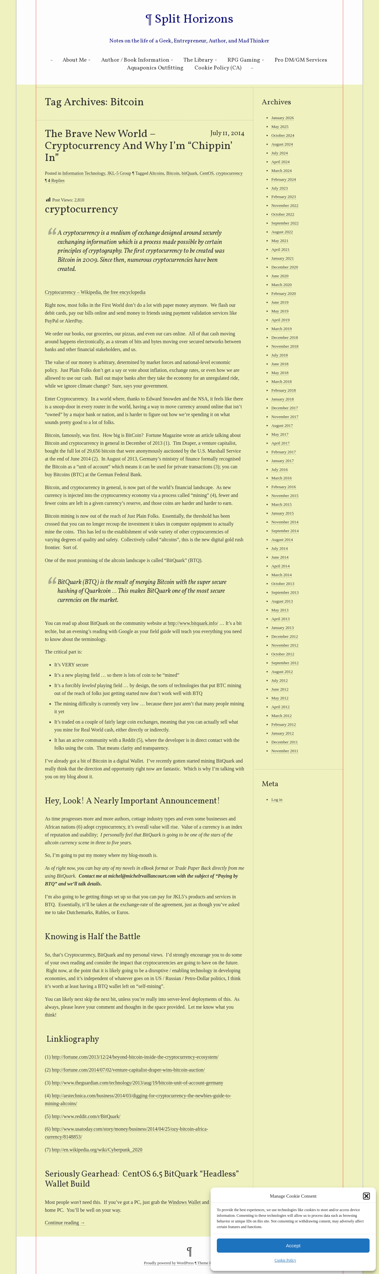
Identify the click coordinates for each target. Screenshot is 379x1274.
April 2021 (280, 249)
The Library (198, 60)
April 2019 (280, 319)
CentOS (207, 173)
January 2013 (282, 627)
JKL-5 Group (119, 173)
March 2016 (281, 478)
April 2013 (280, 618)
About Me (75, 60)
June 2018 (279, 363)
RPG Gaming (244, 60)
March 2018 (281, 381)
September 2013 (285, 592)
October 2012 (282, 654)
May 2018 (279, 372)
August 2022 (282, 231)
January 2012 (282, 733)
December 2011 (284, 742)
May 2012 (279, 698)
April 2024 (280, 161)
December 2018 (284, 337)
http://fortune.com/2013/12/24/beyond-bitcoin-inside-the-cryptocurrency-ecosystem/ (135, 1057)
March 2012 (281, 715)
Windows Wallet (184, 1202)
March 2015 (281, 504)
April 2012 (280, 706)
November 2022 (284, 205)
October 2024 (282, 135)
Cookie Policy (285, 1260)
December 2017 (284, 407)
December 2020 (284, 267)
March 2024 (281, 170)
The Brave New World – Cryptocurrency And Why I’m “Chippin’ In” (139, 146)
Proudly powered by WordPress (169, 1263)
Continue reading (65, 1222)
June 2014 (279, 557)
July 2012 (279, 680)
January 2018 (282, 399)
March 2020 (281, 284)
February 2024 (283, 179)
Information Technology (83, 173)
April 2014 (280, 566)
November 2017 (284, 416)
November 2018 (284, 346)
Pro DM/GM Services (301, 60)
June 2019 (279, 302)
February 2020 (283, 293)
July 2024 (279, 153)
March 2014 (281, 574)
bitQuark (189, 173)
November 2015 (284, 495)
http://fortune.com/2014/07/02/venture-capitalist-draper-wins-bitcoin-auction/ (128, 1070)
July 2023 (279, 188)
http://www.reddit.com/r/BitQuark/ (86, 1116)
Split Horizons (194, 19)
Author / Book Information (135, 60)
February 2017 (283, 451)
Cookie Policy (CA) (218, 68)
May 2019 (279, 311)
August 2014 (282, 539)
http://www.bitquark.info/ (193, 623)
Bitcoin (172, 173)
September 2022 (285, 223)
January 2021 (282, 258)
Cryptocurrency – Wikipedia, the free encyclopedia (95, 292)
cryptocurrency (229, 173)
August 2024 (282, 144)
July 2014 (279, 548)
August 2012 (282, 671)
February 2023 (283, 196)
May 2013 (279, 610)
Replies (56, 180)
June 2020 (279, 275)
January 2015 (282, 513)
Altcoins (156, 173)
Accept (293, 1245)
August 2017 (282, 425)
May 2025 (279, 126)
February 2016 (283, 486)
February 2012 (283, 724)
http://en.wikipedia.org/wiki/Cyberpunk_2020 (97, 1149)
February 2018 (283, 390)
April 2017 (280, 443)
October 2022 (282, 214)
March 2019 (281, 328)
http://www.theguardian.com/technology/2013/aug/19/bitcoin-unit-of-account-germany (137, 1082)
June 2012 (279, 689)
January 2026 (282, 117)
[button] (366, 1196)
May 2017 (279, 434)
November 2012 (284, 645)
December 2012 (284, 636)
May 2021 (279, 240)
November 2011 (284, 750)
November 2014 (284, 522)
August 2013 (282, 601)
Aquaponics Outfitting (155, 68)
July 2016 (279, 469)
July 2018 (279, 355)
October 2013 (282, 583)
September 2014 (285, 530)
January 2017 (282, 460)
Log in (276, 799)
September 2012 (285, 662)
